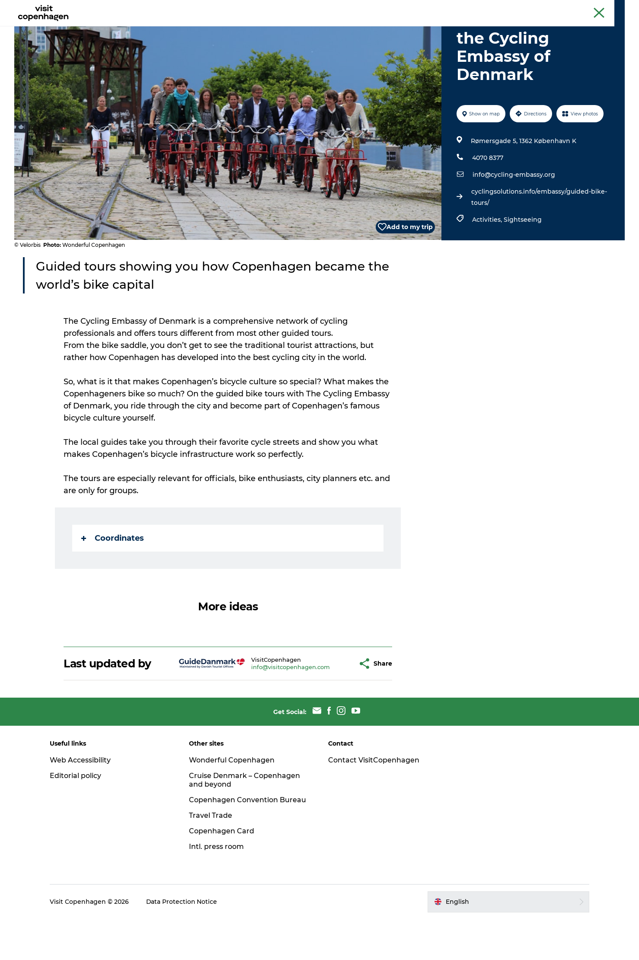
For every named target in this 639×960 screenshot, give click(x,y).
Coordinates (113, 579)
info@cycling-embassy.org (514, 216)
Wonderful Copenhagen (232, 801)
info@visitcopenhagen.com (269, 708)
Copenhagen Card (601, 8)
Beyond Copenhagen (542, 8)
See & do (211, 28)
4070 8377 (487, 199)
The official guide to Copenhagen (465, 8)
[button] (330, 705)
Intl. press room (217, 887)
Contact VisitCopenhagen (373, 801)
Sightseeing (523, 261)
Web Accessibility (81, 801)
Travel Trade (211, 856)
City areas (302, 28)
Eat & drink (255, 28)
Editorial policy (77, 817)
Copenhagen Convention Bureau (248, 841)
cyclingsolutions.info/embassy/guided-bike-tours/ (539, 238)
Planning (346, 28)
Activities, (488, 261)
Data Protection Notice (184, 943)
